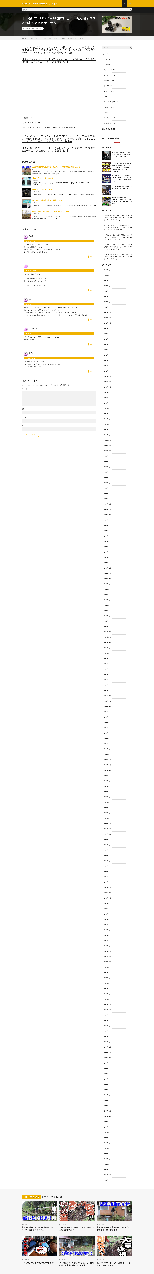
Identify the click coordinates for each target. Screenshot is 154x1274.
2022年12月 (108, 309)
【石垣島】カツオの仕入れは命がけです (38, 1245)
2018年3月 (107, 608)
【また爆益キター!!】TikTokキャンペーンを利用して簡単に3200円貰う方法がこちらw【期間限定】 (59, 61)
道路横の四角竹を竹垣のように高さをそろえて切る (50, 211)
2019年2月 (107, 550)
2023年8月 (107, 267)
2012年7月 (107, 964)
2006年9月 (107, 1163)
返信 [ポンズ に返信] (91, 320)
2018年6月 (107, 592)
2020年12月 (108, 435)
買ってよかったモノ (110, 117)
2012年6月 (107, 969)
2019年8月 (107, 519)
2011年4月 (107, 1016)
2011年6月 (107, 1011)
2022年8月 (107, 330)
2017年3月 (107, 671)
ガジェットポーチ (109, 75)
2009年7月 (107, 1110)
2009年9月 (107, 1105)
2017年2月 (107, 676)
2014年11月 (108, 817)
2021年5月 (107, 409)
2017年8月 (107, 644)
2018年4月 (107, 602)
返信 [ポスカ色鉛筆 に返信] (91, 344)
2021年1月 (107, 430)
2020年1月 (107, 493)
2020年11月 (108, 440)
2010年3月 (107, 1079)
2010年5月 (107, 1068)
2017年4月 (107, 665)
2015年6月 (107, 780)
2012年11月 (108, 943)
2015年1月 (107, 807)
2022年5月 (107, 346)
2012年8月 (107, 958)
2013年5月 (107, 911)
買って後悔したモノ (110, 122)
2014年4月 (107, 854)
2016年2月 (107, 739)
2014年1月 (107, 869)
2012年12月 (108, 938)
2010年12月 (108, 1032)
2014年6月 (107, 843)
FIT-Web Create (52, 1269)
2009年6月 (107, 1116)
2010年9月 (107, 1047)
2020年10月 (108, 445)
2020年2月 (107, 487)
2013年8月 (107, 896)
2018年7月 (107, 587)
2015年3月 (107, 796)
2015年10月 (108, 760)
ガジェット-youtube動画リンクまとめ (46, 1267)
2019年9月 (107, 513)
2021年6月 (107, 404)
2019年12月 (108, 498)
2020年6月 (107, 466)
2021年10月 (108, 383)
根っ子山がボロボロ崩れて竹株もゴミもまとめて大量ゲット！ (114, 1246)
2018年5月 (107, 597)
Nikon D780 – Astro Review (42, 189)
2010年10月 (108, 1042)
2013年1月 (107, 932)
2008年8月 (107, 1142)
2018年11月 (108, 566)
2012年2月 (107, 985)
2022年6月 (107, 341)
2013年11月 (108, 880)
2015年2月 (107, 801)
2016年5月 (107, 723)
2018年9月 (107, 576)
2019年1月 (107, 555)
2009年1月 (107, 1136)
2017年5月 (107, 660)
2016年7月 (107, 712)
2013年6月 (107, 906)
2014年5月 (107, 849)
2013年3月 (107, 922)
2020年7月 (107, 461)
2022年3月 (107, 356)
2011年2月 (107, 1027)
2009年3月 (107, 1131)
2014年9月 (107, 828)
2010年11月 (108, 1037)
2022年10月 (108, 320)
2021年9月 (107, 388)
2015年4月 (107, 791)
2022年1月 (107, 367)
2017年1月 (107, 681)
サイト (24, 425)
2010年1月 (107, 1089)
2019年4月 (107, 540)
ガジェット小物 (109, 80)
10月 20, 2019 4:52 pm (31, 241)
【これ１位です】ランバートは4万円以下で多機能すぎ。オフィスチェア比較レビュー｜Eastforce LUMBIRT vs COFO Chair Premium (122, 166)
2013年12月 (108, 875)
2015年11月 (108, 754)
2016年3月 (107, 733)
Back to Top (77, 1260)
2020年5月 (107, 472)
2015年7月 (107, 775)
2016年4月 (107, 728)
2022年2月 (107, 362)
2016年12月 (108, 686)
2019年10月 (108, 508)
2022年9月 (107, 325)
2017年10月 (108, 634)
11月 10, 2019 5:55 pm (31, 304)
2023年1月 (107, 304)
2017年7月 (107, 650)
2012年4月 (107, 974)
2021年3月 (107, 419)
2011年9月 (107, 1000)
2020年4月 (107, 477)
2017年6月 (107, 655)
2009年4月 (107, 1126)
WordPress (71, 1269)
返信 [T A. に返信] (91, 290)
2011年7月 (107, 1006)
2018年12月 (108, 561)
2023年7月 (107, 273)
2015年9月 (107, 765)
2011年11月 (108, 995)
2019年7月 (107, 524)
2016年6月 (107, 718)
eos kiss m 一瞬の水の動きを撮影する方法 (47, 200)
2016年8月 (107, 707)
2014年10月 (108, 822)
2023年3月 (107, 294)
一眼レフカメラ (37, 28)
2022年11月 (108, 315)
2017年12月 (108, 623)
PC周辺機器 (107, 64)
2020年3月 (107, 482)
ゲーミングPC (108, 85)
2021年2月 (107, 424)
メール (24, 417)
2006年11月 (108, 1157)
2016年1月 (107, 744)
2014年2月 (107, 864)
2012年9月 (107, 953)
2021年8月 (107, 393)
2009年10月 (108, 1100)
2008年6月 (107, 1147)
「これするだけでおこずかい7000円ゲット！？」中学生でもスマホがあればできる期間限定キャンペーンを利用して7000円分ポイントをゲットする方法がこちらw (58, 50)
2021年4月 (107, 414)
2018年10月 (108, 571)
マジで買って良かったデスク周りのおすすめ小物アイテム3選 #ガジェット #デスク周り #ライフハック (118, 217)
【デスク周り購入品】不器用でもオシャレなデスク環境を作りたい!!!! (122, 187)
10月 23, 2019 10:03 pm (31, 271)
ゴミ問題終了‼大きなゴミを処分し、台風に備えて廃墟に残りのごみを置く (76, 1246)
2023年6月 (107, 278)
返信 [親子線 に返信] (91, 371)
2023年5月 (107, 283)
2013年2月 (107, 927)
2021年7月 (107, 398)
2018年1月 (107, 618)
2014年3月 (107, 859)
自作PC (106, 112)
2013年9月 (107, 890)
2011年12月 (108, 990)
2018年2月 (107, 613)
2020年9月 (107, 451)
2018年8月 (107, 582)
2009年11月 (108, 1095)
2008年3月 (107, 1152)
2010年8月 (107, 1053)
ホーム (106, 96)
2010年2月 (107, 1084)
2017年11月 (108, 629)
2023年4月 (107, 288)
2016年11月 (108, 691)
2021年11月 (108, 377)
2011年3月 (107, 1021)
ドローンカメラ (109, 91)
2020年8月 (107, 456)
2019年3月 (107, 545)
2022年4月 (107, 351)
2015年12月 (108, 749)
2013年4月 (107, 917)
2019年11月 (108, 503)
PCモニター (107, 59)
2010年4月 (107, 1074)
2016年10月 (108, 697)
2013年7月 (107, 901)
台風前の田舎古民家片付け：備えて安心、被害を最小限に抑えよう (56, 167)
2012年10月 (108, 948)
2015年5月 (107, 786)
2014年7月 (107, 838)
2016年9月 (107, 702)
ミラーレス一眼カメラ (111, 101)
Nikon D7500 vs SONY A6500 (42, 178)
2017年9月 (107, 639)
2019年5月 (107, 534)
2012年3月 (107, 979)
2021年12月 (108, 372)
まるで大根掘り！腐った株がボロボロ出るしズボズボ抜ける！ (77, 1211)
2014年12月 (108, 812)
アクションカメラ (109, 70)
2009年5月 (107, 1121)
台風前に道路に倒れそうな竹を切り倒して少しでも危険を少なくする (39, 1211)
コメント (24, 389)
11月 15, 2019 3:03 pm (31, 334)
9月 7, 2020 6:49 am (30, 358)
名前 (23, 409)
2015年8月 (107, 770)
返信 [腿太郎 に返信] (91, 257)
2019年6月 (107, 529)
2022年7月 (107, 335)
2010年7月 (107, 1058)
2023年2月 (107, 299)
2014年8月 (107, 833)
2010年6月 (107, 1063)
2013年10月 (108, 885)
